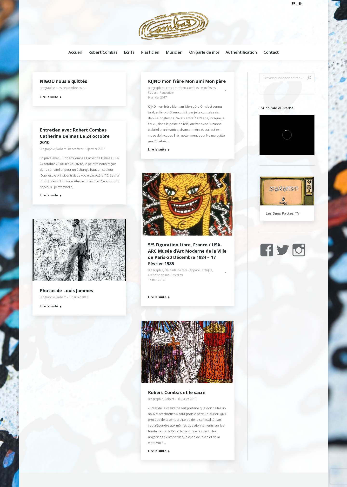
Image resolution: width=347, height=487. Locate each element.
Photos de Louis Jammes (66, 290)
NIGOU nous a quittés (63, 81)
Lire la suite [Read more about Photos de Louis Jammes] (51, 306)
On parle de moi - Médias (165, 275)
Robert (61, 297)
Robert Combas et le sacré (177, 392)
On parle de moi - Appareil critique (188, 270)
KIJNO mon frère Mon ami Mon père (187, 81)
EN (300, 3)
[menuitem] (75, 52)
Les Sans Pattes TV (282, 213)
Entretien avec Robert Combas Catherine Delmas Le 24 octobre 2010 (75, 136)
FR (293, 3)
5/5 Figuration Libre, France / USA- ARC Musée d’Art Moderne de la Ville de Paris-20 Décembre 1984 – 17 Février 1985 (187, 254)
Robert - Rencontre (161, 93)
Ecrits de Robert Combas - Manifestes (190, 88)
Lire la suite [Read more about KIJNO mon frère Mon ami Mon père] (159, 149)
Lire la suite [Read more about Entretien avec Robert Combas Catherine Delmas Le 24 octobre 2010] (51, 195)
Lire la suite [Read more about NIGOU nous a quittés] (51, 97)
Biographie (47, 88)
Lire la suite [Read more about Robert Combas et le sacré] (159, 451)
